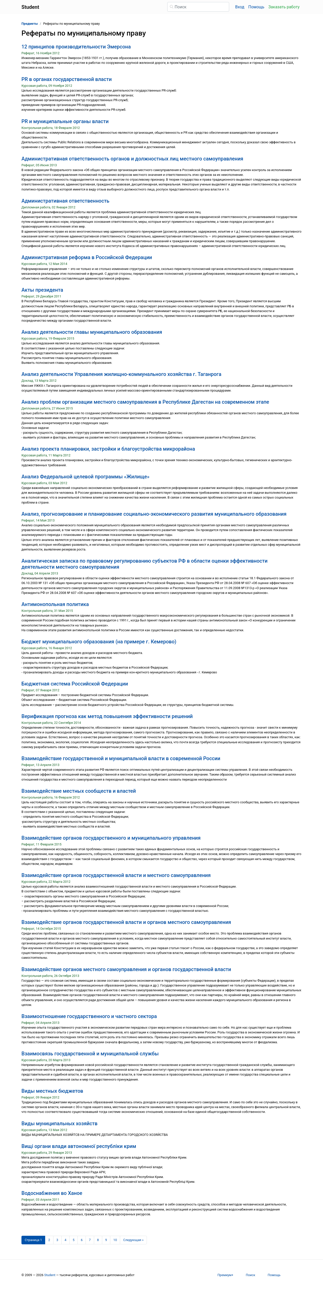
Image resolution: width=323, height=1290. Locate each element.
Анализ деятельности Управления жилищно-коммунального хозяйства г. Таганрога (121, 374)
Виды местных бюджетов (52, 1091)
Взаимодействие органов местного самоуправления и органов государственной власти (126, 969)
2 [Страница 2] (49, 1240)
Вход (239, 7)
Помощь (256, 7)
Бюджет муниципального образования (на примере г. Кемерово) (98, 642)
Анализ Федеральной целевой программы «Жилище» (85, 477)
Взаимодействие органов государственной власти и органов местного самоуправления (126, 922)
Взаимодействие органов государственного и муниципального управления (111, 838)
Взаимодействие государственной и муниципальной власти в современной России (120, 758)
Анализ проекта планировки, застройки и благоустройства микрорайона (108, 449)
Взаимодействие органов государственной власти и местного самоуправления (116, 875)
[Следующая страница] (133, 1240)
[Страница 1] (33, 1240)
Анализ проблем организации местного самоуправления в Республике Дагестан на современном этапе (145, 402)
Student (49, 1275)
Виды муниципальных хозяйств (59, 1123)
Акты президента (42, 290)
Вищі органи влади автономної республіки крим (78, 1146)
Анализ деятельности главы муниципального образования (91, 332)
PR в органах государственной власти (66, 79)
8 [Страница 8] (98, 1240)
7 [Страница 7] (90, 1240)
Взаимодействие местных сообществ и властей (78, 791)
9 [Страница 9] (106, 1240)
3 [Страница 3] (57, 1240)
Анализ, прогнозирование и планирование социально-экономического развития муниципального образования (153, 514)
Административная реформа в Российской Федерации (86, 257)
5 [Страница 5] (73, 1240)
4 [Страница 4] (65, 1240)
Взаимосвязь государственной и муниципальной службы (90, 1054)
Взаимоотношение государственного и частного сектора (89, 1016)
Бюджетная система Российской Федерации (74, 684)
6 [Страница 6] (82, 1240)
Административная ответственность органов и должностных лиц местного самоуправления (132, 159)
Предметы (29, 23)
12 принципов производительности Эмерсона (76, 47)
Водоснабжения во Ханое (51, 1193)
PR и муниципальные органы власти (65, 121)
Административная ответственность (65, 201)
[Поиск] (198, 7)
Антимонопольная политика (55, 604)
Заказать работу (284, 7)
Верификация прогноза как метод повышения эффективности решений (107, 716)
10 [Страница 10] (115, 1240)
